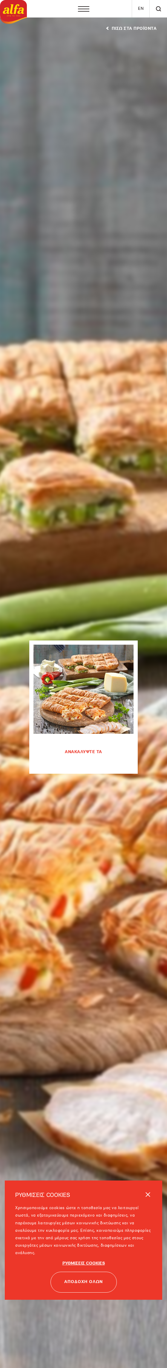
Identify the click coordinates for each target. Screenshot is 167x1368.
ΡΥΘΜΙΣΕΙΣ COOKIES (83, 1263)
